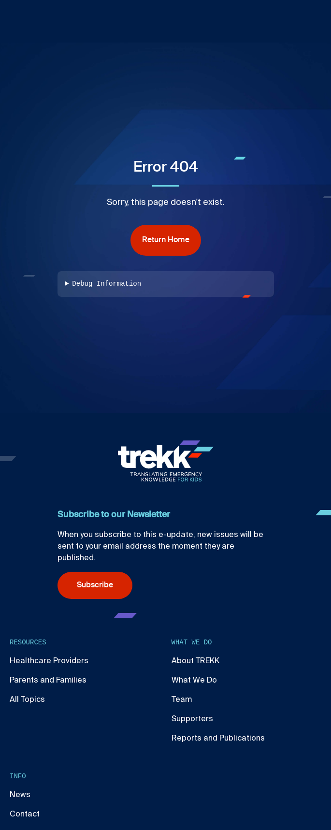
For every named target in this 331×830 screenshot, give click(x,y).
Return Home (165, 240)
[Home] (166, 460)
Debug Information (106, 284)
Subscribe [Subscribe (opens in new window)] (95, 585)
